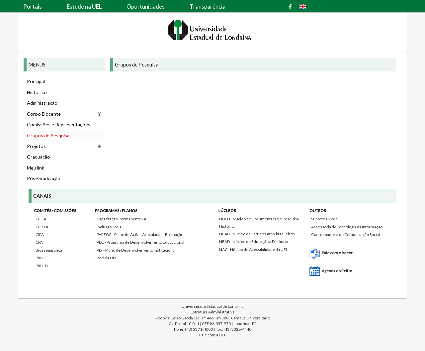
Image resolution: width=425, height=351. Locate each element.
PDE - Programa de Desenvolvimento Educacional (140, 242)
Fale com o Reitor (337, 252)
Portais (32, 6)
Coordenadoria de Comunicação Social (345, 234)
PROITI (42, 265)
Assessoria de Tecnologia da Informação (346, 226)
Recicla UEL (107, 257)
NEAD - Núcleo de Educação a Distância (253, 241)
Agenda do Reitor (337, 270)
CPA (39, 242)
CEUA (41, 218)
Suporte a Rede (324, 218)
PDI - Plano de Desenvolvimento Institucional (136, 250)
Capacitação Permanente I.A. (122, 218)
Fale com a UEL (212, 334)
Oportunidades (146, 6)
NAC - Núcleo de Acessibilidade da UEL (253, 249)
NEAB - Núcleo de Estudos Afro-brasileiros (257, 233)
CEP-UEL (43, 226)
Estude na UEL (84, 6)
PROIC (41, 257)
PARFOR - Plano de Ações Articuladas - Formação (140, 234)
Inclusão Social (110, 226)
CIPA (40, 234)
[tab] (212, 239)
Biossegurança (49, 250)
